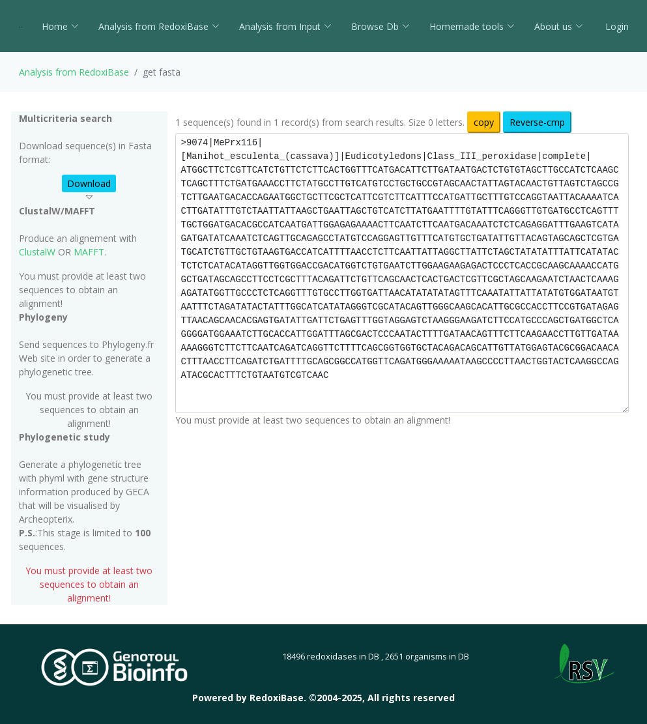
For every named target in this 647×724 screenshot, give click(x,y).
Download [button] (89, 183)
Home (60, 26)
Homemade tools (472, 26)
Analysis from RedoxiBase (74, 72)
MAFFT (89, 252)
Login (616, 26)
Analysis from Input (285, 26)
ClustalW (37, 252)
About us (558, 26)
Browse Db (380, 26)
